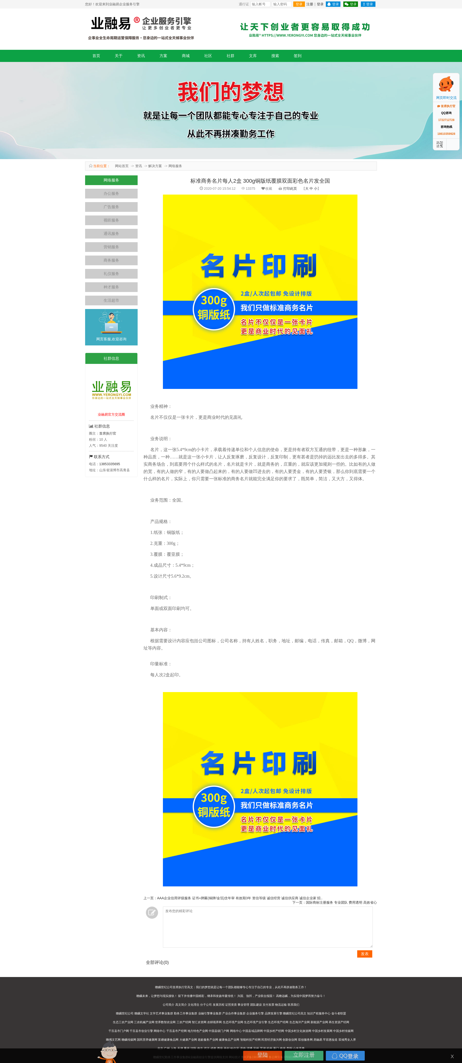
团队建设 (256, 1004)
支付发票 (268, 1004)
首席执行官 (107, 433)
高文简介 (181, 1004)
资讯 (141, 56)
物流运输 (281, 1004)
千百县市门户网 (118, 1031)
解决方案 (155, 166)
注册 (309, 4)
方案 (163, 56)
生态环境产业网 (233, 1022)
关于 (119, 56)
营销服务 (111, 247)
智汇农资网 (199, 1022)
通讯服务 (111, 233)
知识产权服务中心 (318, 1013)
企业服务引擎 (255, 1013)
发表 (365, 954)
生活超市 (111, 300)
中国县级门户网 (219, 1031)
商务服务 (111, 260)
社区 (208, 56)
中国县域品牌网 (252, 1031)
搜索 (275, 56)
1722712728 (446, 120)
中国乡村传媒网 (343, 1031)
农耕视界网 (214, 1022)
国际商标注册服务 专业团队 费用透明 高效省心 (341, 902)
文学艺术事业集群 (161, 1013)
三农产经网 (184, 1022)
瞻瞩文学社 (141, 1013)
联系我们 (293, 1004)
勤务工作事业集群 (185, 1013)
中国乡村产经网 (274, 1031)
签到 (298, 56)
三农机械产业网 (144, 1022)
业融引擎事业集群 (210, 1013)
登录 (299, 4)
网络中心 (159, 1031)
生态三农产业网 (123, 1022)
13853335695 (109, 464)
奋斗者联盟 (338, 1013)
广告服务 (111, 207)
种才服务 (111, 287)
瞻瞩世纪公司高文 (294, 1013)
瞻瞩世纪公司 (124, 1013)
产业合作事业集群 (234, 1013)
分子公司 (206, 1004)
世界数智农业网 (165, 1022)
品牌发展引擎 (273, 1013)
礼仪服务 (111, 274)
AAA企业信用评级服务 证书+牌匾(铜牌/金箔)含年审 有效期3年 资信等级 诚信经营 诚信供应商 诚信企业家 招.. (239, 898)
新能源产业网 (319, 1022)
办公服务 (111, 193)
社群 (230, 56)
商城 (186, 56)
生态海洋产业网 (299, 1022)
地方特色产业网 (197, 1031)
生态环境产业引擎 (255, 1022)
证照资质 (231, 1004)
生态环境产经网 (278, 1022)
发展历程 (218, 1004)
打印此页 (290, 188)
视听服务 (111, 220)
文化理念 (193, 1004)
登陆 (262, 1055)
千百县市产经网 (176, 1031)
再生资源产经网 (339, 1022)
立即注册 (304, 1055)
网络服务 (175, 166)
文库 (253, 56)
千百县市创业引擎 (141, 1031)
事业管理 (243, 1004)
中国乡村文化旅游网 (298, 1031)
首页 (96, 56)
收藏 (266, 188)
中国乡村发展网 (322, 1031)
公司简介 (168, 1004)
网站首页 (122, 166)
